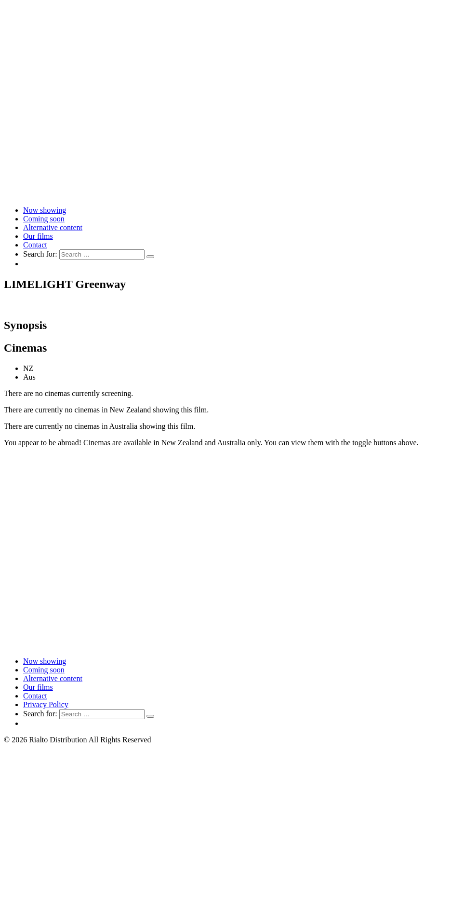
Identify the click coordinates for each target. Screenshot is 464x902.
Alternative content (52, 227)
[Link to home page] (232, 194)
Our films (38, 236)
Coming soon (44, 219)
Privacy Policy (45, 704)
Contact (35, 245)
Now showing (44, 210)
